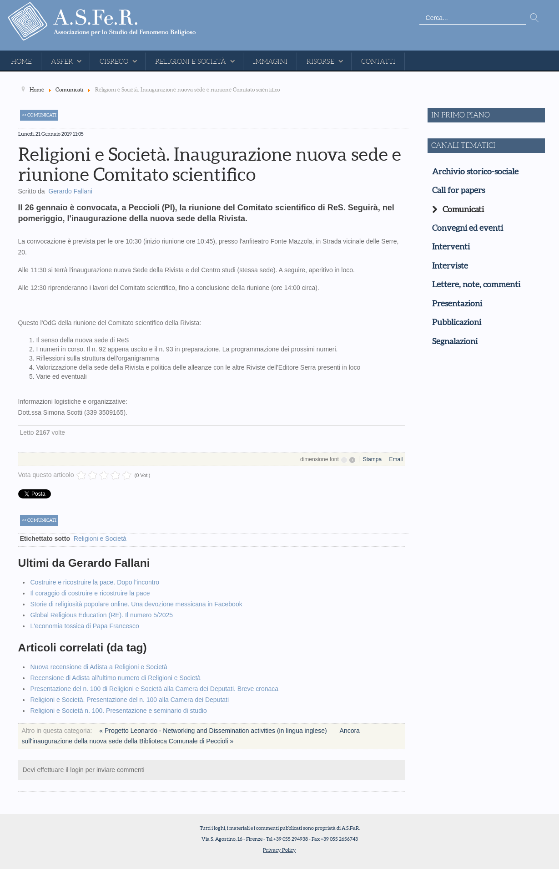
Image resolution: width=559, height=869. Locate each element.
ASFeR (62, 61)
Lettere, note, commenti (476, 284)
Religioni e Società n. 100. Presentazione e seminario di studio (118, 710)
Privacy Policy (279, 850)
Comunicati (463, 209)
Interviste (450, 265)
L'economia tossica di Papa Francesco (84, 626)
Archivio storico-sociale (475, 171)
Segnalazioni (455, 341)
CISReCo (114, 61)
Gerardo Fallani (70, 191)
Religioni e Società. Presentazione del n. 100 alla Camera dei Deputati (129, 699)
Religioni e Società (190, 61)
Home (21, 61)
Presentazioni (457, 303)
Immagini (270, 61)
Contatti (378, 61)
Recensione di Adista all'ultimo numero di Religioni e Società (115, 677)
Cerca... (419, 11)
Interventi (451, 246)
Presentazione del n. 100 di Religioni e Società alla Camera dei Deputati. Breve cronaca (154, 688)
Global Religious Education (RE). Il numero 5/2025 (101, 615)
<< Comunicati (39, 114)
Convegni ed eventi (467, 228)
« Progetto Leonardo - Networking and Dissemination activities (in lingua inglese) (213, 730)
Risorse (320, 61)
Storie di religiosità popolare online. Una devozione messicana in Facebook (136, 604)
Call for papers (458, 190)
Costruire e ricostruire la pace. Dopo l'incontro (95, 582)
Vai (534, 18)
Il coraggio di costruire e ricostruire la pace (90, 593)
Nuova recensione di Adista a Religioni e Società (98, 667)
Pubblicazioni (456, 322)
